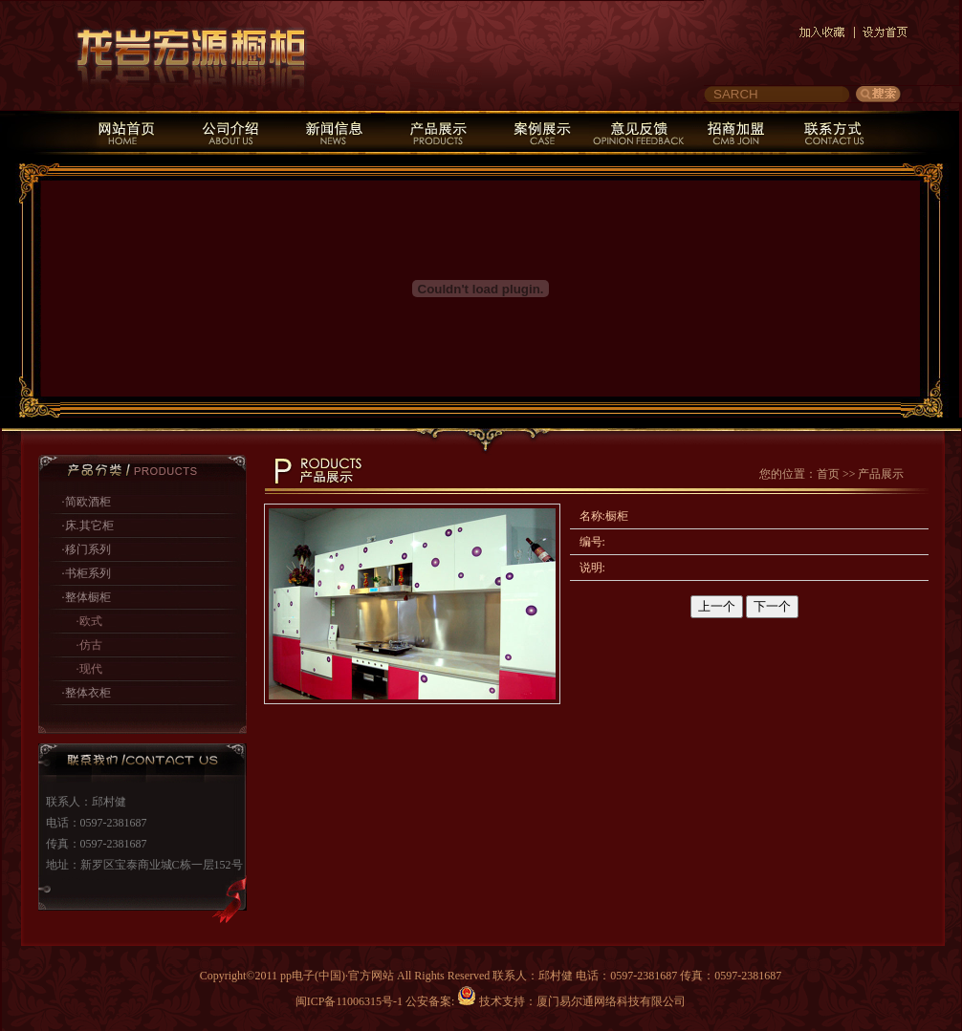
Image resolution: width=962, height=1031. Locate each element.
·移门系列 (86, 549)
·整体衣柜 (86, 692)
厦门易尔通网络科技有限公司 (611, 1001)
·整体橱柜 (86, 597)
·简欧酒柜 (86, 501)
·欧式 (89, 621)
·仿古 (89, 645)
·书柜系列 (86, 573)
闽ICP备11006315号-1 (349, 1001)
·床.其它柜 (88, 525)
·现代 (89, 669)
